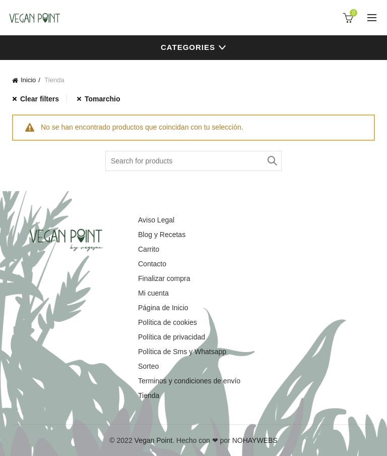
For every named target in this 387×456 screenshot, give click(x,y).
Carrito (148, 249)
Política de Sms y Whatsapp (182, 352)
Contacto (152, 264)
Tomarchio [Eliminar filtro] (102, 99)
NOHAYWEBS (255, 440)
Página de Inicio (163, 308)
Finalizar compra (164, 278)
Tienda (148, 395)
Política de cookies (167, 322)
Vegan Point (154, 440)
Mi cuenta (153, 293)
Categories (188, 47)
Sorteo (148, 366)
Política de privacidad (171, 337)
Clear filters (39, 99)
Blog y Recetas (161, 235)
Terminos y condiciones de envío (189, 381)
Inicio (28, 80)
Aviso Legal (156, 220)
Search (272, 161)
